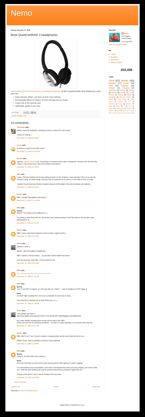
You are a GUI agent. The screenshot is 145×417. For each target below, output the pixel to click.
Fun (112, 113)
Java (130, 106)
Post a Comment (20, 382)
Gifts (116, 113)
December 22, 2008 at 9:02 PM (28, 377)
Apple (111, 106)
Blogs (118, 106)
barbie (120, 104)
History (120, 95)
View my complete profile (118, 44)
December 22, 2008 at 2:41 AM (28, 223)
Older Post (96, 387)
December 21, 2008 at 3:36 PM (28, 167)
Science (129, 108)
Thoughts (112, 97)
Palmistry (112, 104)
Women (122, 113)
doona (19, 145)
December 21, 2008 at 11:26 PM (28, 200)
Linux (129, 101)
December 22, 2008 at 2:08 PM (28, 344)
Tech (24, 116)
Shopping (125, 88)
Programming (119, 108)
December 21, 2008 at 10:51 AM (28, 151)
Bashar (19, 158)
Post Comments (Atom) (29, 391)
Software (124, 86)
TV (130, 92)
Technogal (21, 127)
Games (131, 90)
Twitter (113, 54)
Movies (114, 92)
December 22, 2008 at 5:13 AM (28, 236)
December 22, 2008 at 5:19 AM (28, 263)
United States (121, 99)
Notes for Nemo (116, 62)
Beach (124, 110)
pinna (55, 300)
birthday (111, 110)
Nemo (21, 12)
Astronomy (112, 90)
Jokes (111, 108)
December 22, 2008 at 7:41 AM (28, 276)
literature (129, 104)
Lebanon (120, 101)
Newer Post (15, 387)
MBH (18, 174)
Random (112, 83)
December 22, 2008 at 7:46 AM (28, 303)
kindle (111, 99)
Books (124, 80)
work (111, 86)
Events (122, 90)
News (129, 95)
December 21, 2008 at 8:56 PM (28, 187)
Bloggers (131, 110)
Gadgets (19, 116)
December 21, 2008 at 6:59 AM (28, 138)
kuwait (126, 83)
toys (118, 110)
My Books (114, 57)
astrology (129, 113)
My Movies (114, 60)
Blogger (82, 405)
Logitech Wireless (29, 162)
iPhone (111, 95)
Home (56, 387)
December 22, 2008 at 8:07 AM (28, 326)
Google (123, 92)
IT (124, 106)
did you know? (125, 97)
